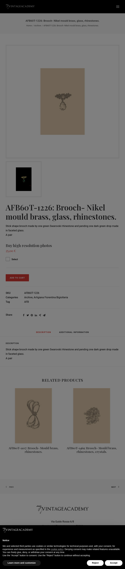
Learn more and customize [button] (22, 563)
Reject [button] (95, 563)
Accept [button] (113, 563)
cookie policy (57, 549)
